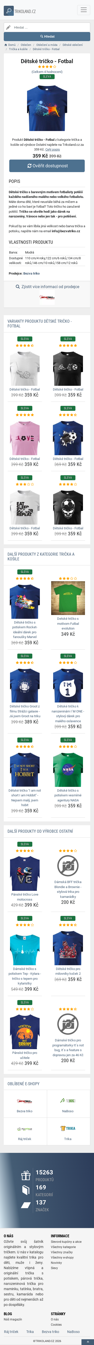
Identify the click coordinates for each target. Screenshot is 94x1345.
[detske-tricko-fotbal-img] (25, 367)
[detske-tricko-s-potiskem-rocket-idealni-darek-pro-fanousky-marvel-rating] (25, 578)
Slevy (54, 1268)
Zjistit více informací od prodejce (47, 294)
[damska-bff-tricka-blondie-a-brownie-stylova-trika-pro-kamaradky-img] (68, 865)
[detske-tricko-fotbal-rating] (25, 345)
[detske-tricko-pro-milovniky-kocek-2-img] (68, 946)
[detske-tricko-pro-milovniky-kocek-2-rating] (68, 925)
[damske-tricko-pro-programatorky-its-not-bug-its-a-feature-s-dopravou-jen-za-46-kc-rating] (68, 1009)
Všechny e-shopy (62, 1257)
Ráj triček (11, 1332)
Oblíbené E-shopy (23, 1083)
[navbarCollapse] (83, 10)
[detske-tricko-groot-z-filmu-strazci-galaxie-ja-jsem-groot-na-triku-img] (25, 684)
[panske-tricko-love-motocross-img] (25, 872)
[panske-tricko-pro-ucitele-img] (25, 1030)
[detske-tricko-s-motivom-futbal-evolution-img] (68, 598)
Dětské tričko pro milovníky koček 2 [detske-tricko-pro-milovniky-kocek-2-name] (68, 971)
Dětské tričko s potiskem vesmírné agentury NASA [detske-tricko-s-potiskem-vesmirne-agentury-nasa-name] (67, 795)
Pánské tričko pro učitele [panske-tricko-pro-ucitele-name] (24, 1055)
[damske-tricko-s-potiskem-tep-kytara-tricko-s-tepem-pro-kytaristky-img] (25, 946)
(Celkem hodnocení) (47, 72)
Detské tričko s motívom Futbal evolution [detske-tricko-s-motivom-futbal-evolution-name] (68, 623)
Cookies (56, 1324)
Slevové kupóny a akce (66, 1242)
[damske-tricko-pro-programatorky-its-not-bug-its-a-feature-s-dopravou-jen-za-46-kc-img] (68, 1024)
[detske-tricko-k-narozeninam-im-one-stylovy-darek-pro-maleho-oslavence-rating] (68, 662)
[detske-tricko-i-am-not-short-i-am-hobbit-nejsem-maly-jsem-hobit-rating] (25, 746)
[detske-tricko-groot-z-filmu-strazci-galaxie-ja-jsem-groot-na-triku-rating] (25, 662)
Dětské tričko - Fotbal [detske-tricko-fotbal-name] (25, 389)
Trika (30, 1332)
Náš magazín (13, 1319)
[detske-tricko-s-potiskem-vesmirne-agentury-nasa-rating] (68, 746)
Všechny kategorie (63, 1247)
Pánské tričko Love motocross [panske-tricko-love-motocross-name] (24, 897)
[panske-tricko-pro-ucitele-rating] (25, 1009)
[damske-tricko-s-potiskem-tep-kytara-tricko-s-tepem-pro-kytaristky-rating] (25, 925)
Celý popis (52, 149)
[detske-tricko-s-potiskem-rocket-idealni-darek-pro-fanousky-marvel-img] (25, 600)
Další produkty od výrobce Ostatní (40, 831)
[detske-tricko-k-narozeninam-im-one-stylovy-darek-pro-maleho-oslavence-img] (68, 684)
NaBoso (73, 1332)
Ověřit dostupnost (47, 165)
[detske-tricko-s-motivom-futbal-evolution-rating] (68, 578)
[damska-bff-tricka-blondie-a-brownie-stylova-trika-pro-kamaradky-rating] (68, 850)
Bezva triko (31, 273)
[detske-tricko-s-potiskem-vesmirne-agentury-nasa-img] (68, 768)
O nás (55, 1319)
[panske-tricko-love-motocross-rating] (25, 850)
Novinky (56, 1263)
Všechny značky (62, 1252)
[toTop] (87, 1342)
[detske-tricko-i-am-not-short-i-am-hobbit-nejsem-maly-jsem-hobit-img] (25, 768)
